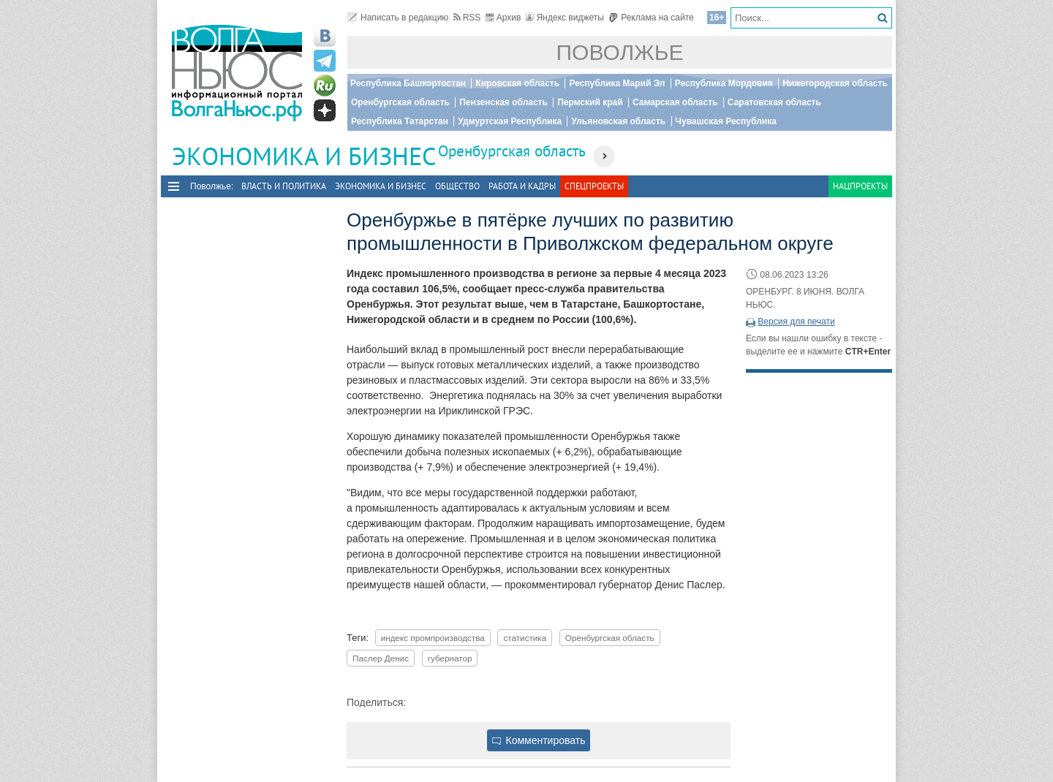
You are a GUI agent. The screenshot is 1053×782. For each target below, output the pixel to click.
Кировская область (517, 83)
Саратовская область (774, 102)
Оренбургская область (400, 102)
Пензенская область (503, 102)
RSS (467, 17)
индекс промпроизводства (433, 637)
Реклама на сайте (651, 17)
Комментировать (539, 740)
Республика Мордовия (724, 83)
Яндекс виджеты (565, 17)
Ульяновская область (618, 121)
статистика (524, 637)
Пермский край (589, 102)
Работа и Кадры (522, 186)
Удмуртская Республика (510, 121)
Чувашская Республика (726, 121)
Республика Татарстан (399, 121)
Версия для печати (796, 321)
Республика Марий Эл (617, 83)
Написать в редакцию (397, 17)
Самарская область (675, 102)
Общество (457, 186)
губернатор (450, 658)
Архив (503, 17)
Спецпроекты (594, 186)
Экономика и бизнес (380, 186)
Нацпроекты (860, 186)
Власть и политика (283, 186)
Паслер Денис (380, 658)
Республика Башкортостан (408, 83)
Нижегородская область (835, 83)
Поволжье (620, 52)
